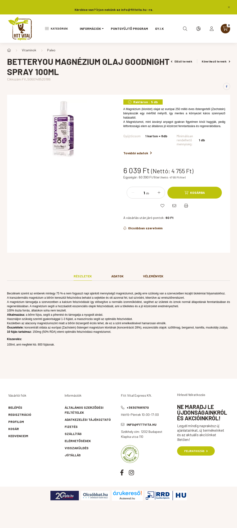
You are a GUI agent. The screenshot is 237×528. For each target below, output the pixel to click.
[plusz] (158, 192)
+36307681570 (138, 407)
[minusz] (132, 192)
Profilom (16, 422)
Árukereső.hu (127, 498)
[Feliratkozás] (143, 228)
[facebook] (226, 86)
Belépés (15, 407)
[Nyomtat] (186, 205)
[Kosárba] (194, 193)
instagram (131, 472)
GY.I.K (159, 29)
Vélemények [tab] (153, 276)
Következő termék (216, 61)
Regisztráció (19, 415)
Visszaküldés (77, 448)
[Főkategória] (9, 50)
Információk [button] (90, 29)
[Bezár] (229, 7)
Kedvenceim (18, 436)
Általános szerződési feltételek (84, 409)
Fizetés (71, 427)
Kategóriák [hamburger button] (56, 28)
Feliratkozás (196, 451)
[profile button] (211, 28)
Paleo (51, 50)
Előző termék (181, 61)
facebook (122, 472)
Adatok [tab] (117, 276)
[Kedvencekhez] (162, 205)
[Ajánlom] (174, 205)
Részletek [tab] (83, 276)
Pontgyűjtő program (129, 29)
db (147, 193)
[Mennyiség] (140, 192)
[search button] (185, 28)
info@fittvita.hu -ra (136, 10)
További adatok (137, 153)
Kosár (13, 429)
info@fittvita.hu (142, 424)
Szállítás (73, 434)
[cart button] (225, 28)
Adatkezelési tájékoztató (88, 419)
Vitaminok (29, 50)
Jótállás (73, 455)
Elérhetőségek (78, 441)
